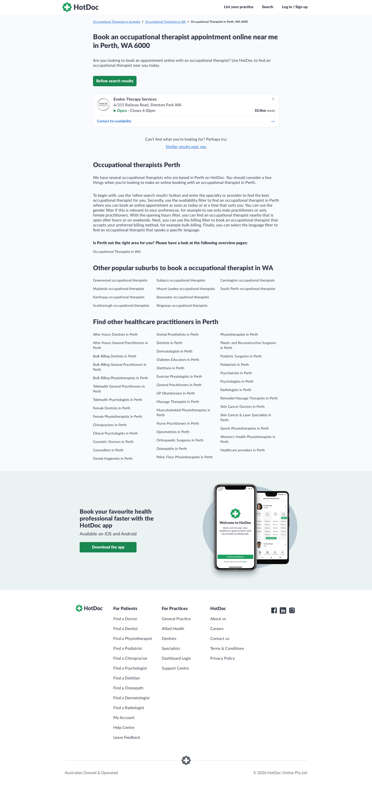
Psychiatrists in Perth (236, 373)
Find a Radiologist (128, 708)
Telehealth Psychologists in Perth (117, 400)
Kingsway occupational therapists (182, 305)
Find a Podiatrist (127, 649)
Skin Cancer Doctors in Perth (242, 407)
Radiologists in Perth (235, 390)
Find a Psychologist (130, 668)
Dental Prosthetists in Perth (178, 334)
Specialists (171, 649)
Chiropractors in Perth (110, 425)
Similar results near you (186, 147)
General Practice (176, 619)
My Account (124, 718)
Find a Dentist (125, 629)
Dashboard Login (176, 658)
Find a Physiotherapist (132, 639)
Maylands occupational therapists (118, 289)
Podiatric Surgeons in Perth (241, 356)
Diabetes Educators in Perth (178, 360)
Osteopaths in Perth (172, 449)
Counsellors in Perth (108, 450)
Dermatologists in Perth (174, 351)
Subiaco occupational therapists (181, 280)
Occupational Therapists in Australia (116, 21)
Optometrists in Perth (173, 432)
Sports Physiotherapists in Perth (244, 428)
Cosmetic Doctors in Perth (113, 442)
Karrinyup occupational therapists (118, 297)
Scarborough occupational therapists (121, 305)
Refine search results (114, 81)
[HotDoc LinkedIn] (283, 610)
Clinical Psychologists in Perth (115, 433)
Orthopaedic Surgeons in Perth (180, 440)
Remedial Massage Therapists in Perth (249, 398)
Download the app (108, 547)
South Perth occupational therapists (247, 289)
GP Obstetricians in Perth (176, 393)
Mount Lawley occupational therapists (186, 289)
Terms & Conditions (227, 649)
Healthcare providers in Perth (242, 450)
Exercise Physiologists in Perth (179, 376)
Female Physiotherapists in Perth (117, 416)
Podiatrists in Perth (234, 365)
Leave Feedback (126, 738)
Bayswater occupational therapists (183, 297)
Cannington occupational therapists (247, 280)
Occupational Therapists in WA (165, 21)
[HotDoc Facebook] (274, 610)
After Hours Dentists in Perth (115, 334)
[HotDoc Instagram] (291, 610)
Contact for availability (186, 121)
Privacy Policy (222, 658)
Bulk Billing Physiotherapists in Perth (120, 378)
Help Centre (123, 728)
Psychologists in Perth (237, 381)
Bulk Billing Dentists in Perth (114, 356)
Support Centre (175, 668)
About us (218, 619)
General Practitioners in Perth (179, 385)
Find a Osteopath (128, 688)
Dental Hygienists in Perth (113, 458)
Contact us (219, 639)
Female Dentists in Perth (111, 408)
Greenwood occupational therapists (120, 280)
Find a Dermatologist (131, 698)
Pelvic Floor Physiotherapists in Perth (185, 457)
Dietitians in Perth (170, 368)
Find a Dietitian (126, 678)
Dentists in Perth (169, 343)
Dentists (169, 639)
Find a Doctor (125, 619)
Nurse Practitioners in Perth (178, 423)
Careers (217, 629)
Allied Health (173, 629)
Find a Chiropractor (130, 658)
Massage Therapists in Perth (178, 402)
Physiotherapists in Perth (239, 334)
